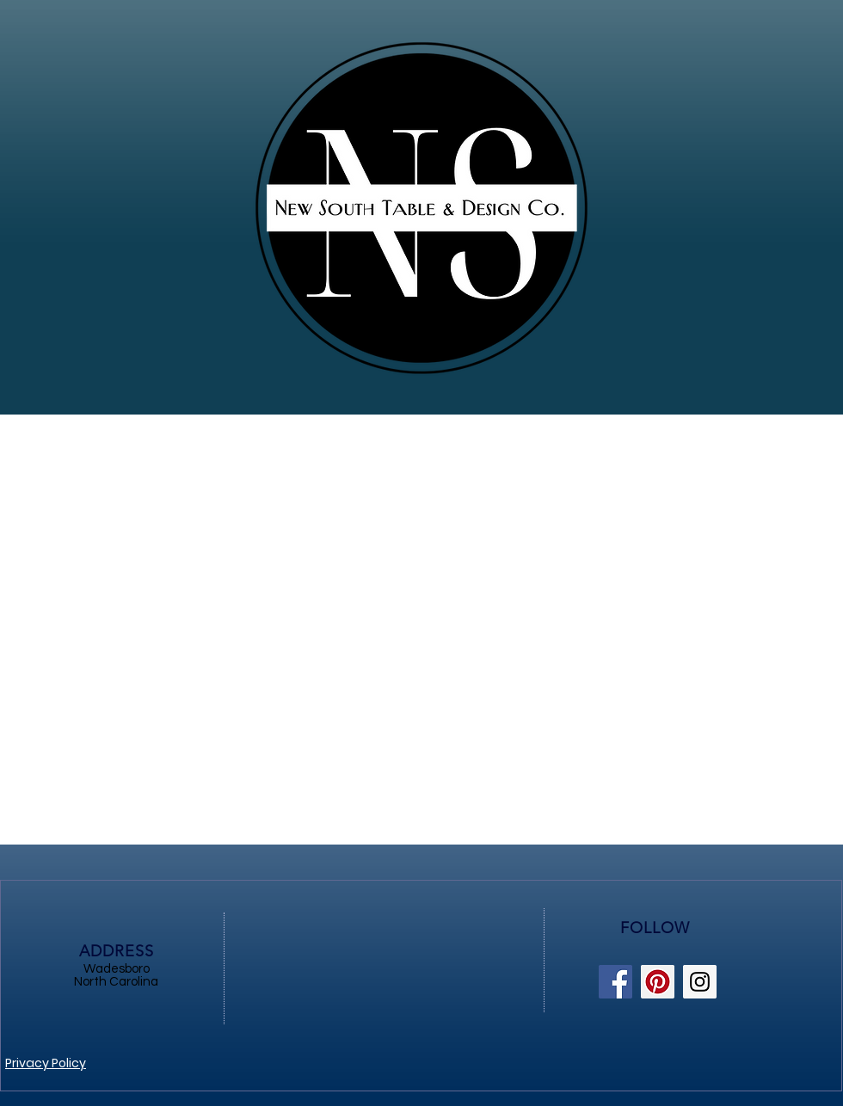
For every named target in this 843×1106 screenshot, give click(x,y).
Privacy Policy (45, 1063)
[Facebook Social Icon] (615, 981)
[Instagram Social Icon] (700, 981)
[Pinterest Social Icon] (657, 981)
